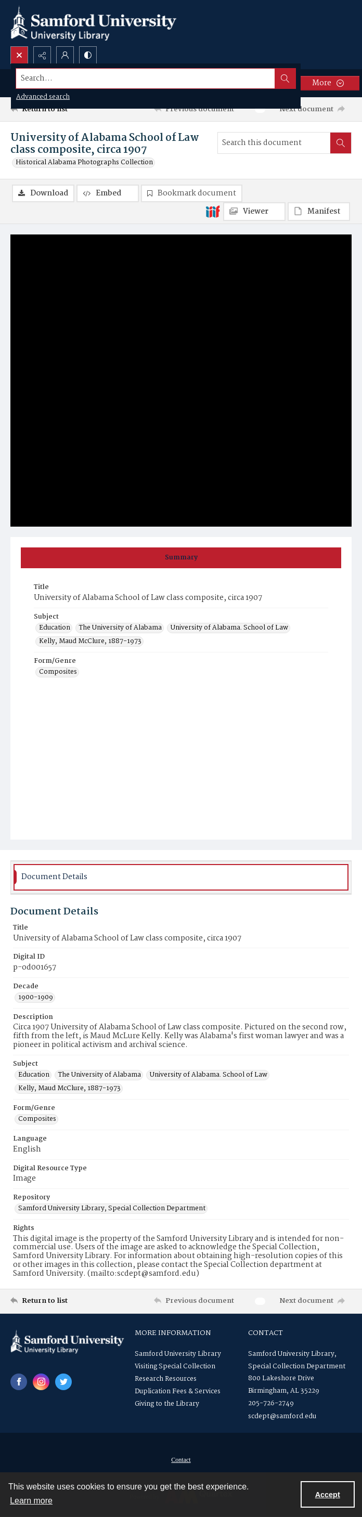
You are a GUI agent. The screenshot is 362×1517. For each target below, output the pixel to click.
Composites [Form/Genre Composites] (58, 672)
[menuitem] (180, 1460)
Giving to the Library (167, 1403)
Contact (180, 1459)
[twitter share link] (63, 1382)
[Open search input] (19, 55)
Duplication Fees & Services (178, 1391)
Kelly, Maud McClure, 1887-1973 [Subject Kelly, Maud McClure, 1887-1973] (90, 641)
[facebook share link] (18, 1382)
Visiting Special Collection (175, 1366)
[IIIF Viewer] (254, 211)
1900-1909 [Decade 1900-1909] (35, 997)
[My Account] (65, 55)
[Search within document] (340, 143)
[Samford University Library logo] (93, 23)
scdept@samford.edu (282, 1416)
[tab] (181, 558)
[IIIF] (212, 211)
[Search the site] (146, 78)
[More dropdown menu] (327, 83)
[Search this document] (274, 143)
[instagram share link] (41, 1382)
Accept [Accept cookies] (327, 1494)
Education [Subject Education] (54, 628)
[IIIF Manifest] (319, 211)
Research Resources (166, 1379)
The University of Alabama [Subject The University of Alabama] (120, 628)
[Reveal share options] (42, 55)
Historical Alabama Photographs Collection (84, 163)
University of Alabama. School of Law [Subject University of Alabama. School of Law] (229, 628)
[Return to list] (54, 109)
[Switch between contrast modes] (88, 55)
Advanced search (43, 96)
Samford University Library (178, 1354)
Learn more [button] (31, 1500)
